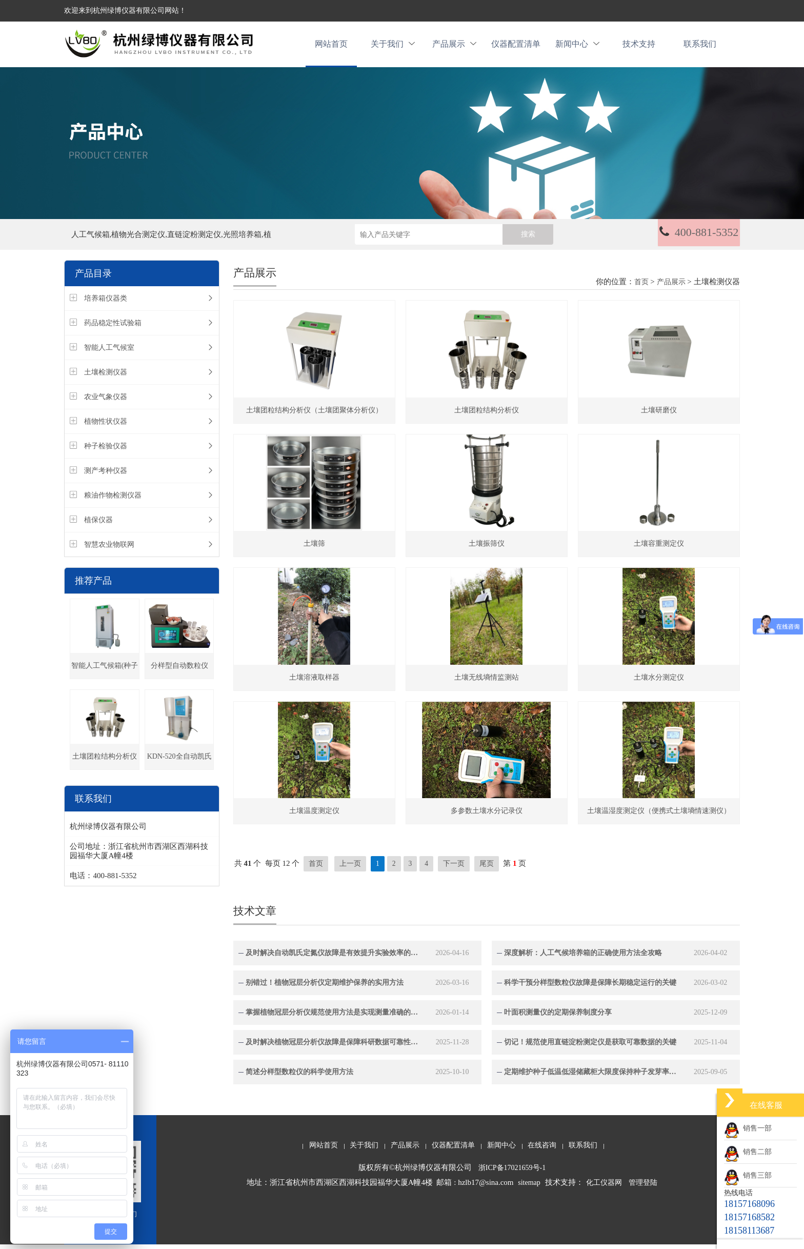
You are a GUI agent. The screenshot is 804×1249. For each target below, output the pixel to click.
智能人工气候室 (109, 353)
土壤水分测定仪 (659, 682)
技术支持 (638, 47)
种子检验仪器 (105, 451)
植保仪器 (98, 525)
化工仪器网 (604, 1187)
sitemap (529, 1187)
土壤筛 (314, 548)
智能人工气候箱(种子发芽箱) (104, 675)
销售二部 (748, 1152)
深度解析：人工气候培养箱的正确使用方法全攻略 (583, 957)
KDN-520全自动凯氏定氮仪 (179, 766)
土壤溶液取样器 (314, 682)
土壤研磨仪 (659, 415)
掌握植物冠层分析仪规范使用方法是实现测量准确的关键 (332, 1017)
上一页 (350, 868)
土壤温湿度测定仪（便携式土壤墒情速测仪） (659, 815)
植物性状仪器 (105, 427)
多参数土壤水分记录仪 (486, 815)
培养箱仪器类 (105, 304)
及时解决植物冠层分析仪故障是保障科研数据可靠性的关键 (332, 1046)
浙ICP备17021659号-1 (512, 1172)
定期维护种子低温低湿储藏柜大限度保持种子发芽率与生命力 (591, 1076)
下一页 (454, 868)
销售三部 (748, 1175)
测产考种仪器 (105, 476)
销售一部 (748, 1128)
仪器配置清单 (515, 47)
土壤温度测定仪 (314, 815)
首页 (641, 287)
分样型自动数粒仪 (179, 671)
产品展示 (454, 47)
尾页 (486, 868)
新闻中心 (577, 47)
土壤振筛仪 (487, 548)
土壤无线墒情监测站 (486, 682)
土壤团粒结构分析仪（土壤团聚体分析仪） (314, 415)
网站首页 (331, 47)
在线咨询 (542, 1150)
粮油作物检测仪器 (113, 501)
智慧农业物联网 (109, 550)
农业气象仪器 (105, 402)
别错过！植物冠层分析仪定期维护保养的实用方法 (325, 987)
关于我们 (393, 47)
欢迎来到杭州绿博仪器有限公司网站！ (125, 10)
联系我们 (700, 47)
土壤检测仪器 (105, 378)
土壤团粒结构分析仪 (104, 762)
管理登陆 (643, 1187)
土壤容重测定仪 (659, 548)
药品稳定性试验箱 (113, 328)
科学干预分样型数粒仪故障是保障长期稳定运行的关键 (590, 987)
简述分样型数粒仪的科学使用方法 (299, 1076)
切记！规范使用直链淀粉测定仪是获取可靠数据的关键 (590, 1046)
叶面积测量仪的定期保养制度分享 (558, 1017)
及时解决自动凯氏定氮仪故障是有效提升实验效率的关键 (332, 957)
